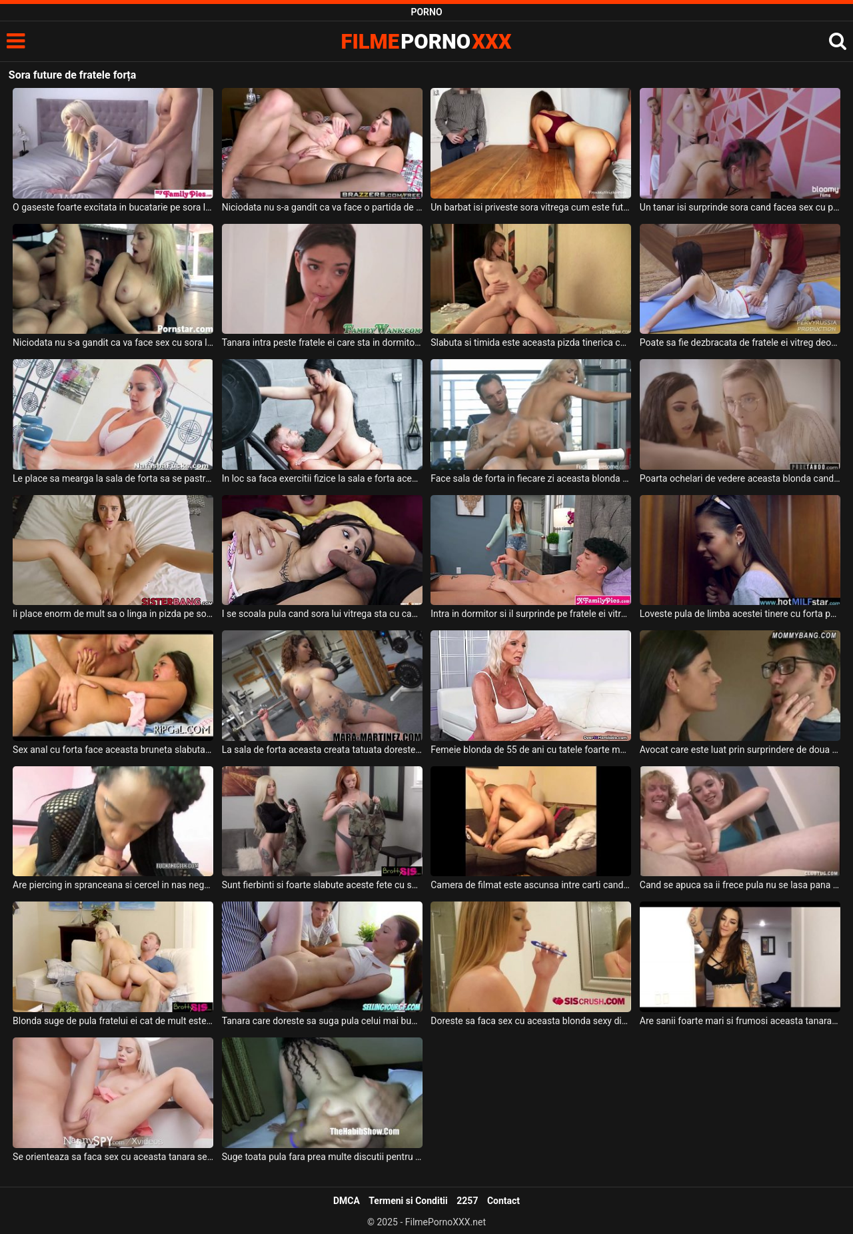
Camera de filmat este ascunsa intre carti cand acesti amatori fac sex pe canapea (530, 885)
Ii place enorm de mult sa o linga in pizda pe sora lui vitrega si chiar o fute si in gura (113, 613)
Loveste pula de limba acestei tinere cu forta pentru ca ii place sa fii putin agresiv (740, 613)
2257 (467, 1200)
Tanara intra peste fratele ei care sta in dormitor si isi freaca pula (322, 342)
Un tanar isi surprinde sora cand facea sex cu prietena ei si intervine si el (740, 207)
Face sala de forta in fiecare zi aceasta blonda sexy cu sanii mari (530, 478)
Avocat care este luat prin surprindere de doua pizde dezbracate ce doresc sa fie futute (740, 749)
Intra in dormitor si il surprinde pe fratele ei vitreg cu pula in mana (530, 613)
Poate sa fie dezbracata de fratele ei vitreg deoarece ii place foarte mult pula (740, 342)
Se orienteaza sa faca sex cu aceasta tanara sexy (113, 1156)
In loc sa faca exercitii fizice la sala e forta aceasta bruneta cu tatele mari (322, 478)
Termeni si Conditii (408, 1200)
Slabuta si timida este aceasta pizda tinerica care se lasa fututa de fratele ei (530, 342)
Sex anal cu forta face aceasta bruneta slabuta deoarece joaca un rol (113, 749)
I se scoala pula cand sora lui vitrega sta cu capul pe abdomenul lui (322, 613)
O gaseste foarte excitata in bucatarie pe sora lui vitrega (113, 207)
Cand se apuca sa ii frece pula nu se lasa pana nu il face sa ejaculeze (740, 885)
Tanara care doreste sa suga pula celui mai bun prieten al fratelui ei (322, 1020)
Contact (503, 1200)
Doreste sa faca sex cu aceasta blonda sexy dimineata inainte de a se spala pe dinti (530, 1020)
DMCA (346, 1200)
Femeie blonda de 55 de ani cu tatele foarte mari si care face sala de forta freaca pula (530, 749)
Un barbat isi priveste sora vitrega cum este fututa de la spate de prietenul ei (530, 207)
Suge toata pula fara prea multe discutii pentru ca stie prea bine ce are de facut (322, 1156)
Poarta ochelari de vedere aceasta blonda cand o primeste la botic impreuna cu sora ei (740, 478)
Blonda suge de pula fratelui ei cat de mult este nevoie (113, 1020)
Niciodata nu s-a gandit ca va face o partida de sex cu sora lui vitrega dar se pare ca (322, 207)
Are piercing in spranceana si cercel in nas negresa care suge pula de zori (113, 885)
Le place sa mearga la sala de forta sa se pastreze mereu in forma (113, 478)
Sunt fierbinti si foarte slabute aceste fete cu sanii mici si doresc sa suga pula (322, 885)
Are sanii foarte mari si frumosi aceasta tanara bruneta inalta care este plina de (740, 1020)
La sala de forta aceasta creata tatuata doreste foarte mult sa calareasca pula (322, 749)
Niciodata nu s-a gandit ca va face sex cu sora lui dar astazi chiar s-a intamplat (113, 342)
